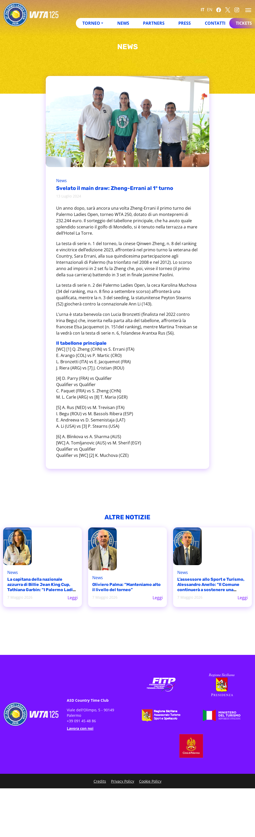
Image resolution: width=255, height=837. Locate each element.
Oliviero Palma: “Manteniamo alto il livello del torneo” (126, 587)
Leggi (73, 597)
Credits (100, 781)
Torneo (91, 23)
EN (209, 9)
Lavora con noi (80, 728)
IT (202, 9)
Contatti (215, 23)
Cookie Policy (150, 781)
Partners (154, 23)
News (123, 23)
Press (184, 23)
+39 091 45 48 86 (81, 720)
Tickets (244, 23)
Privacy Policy (122, 781)
